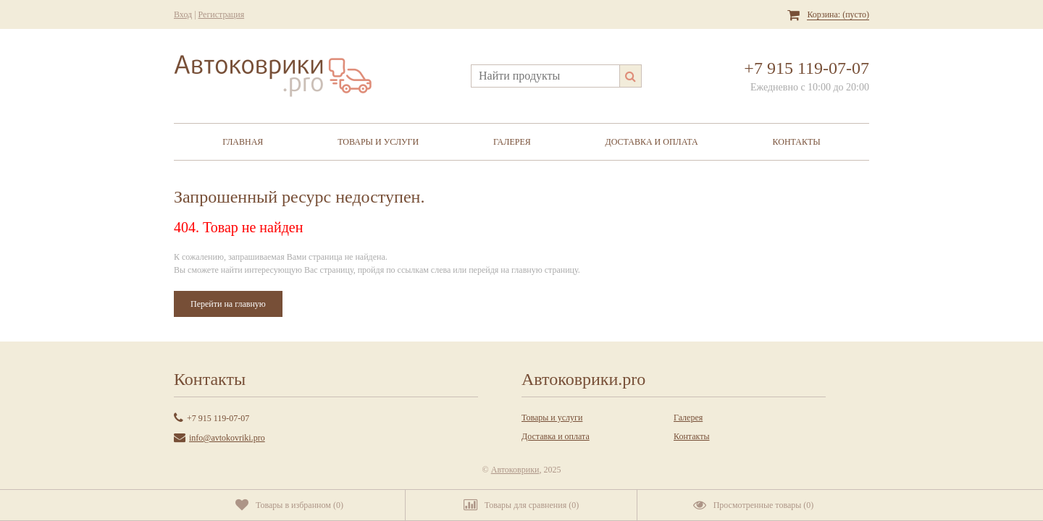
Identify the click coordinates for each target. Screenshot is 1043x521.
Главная (242, 142)
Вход (183, 14)
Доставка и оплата (652, 142)
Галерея (512, 142)
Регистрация (221, 14)
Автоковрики (515, 470)
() (289, 505)
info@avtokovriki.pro (227, 438)
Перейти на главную (228, 304)
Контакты (797, 142)
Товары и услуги (378, 142)
